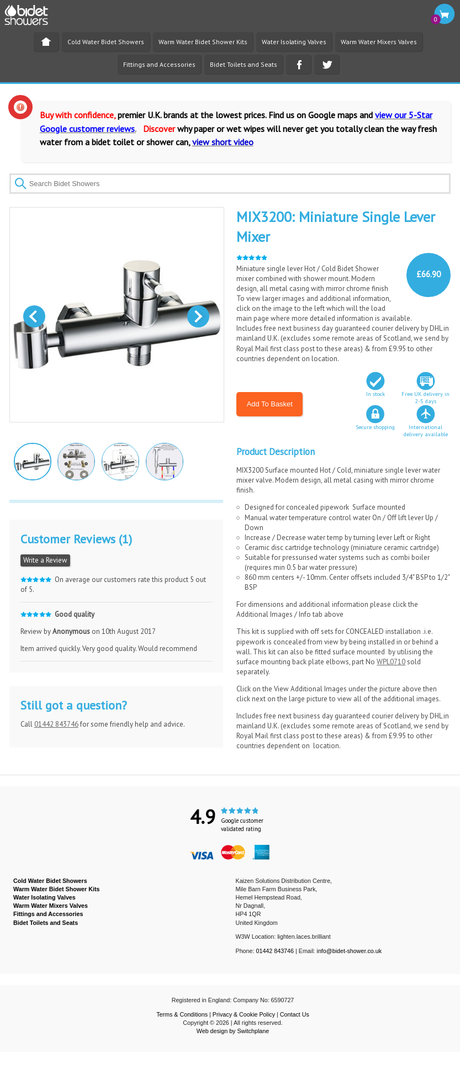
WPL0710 (391, 661)
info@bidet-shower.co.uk (349, 951)
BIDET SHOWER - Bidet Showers (32, 18)
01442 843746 (56, 724)
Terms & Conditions (182, 1014)
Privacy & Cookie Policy (244, 1014)
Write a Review (45, 560)
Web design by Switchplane (233, 1031)
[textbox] (230, 183)
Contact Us (294, 1014)
